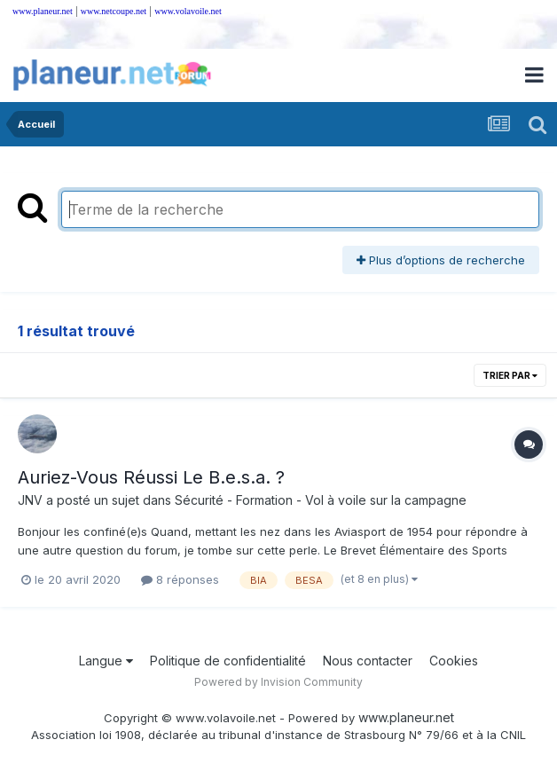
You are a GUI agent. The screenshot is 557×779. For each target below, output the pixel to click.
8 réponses (180, 579)
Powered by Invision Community (278, 682)
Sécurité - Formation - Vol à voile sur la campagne (321, 500)
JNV (30, 500)
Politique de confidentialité (228, 660)
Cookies (453, 660)
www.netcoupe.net (113, 11)
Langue (106, 660)
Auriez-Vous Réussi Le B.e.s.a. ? (151, 477)
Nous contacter (367, 660)
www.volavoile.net (187, 11)
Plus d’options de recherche (441, 260)
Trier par (509, 375)
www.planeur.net (42, 11)
